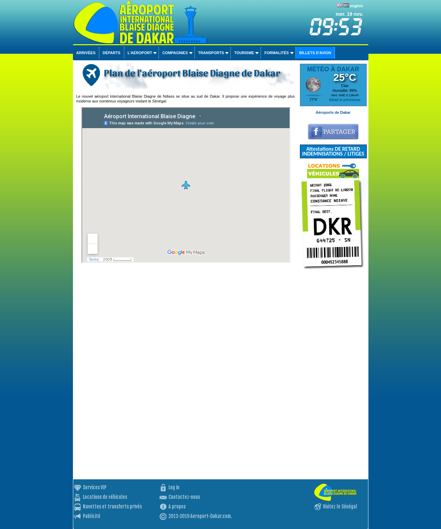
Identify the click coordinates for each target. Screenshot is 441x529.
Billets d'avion (315, 53)
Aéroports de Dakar (333, 112)
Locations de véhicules (105, 497)
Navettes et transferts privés (112, 506)
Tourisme (244, 53)
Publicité (91, 516)
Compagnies (175, 53)
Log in (173, 487)
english (356, 6)
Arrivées (86, 53)
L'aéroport (140, 53)
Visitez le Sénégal (340, 506)
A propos (177, 506)
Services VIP (94, 487)
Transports (211, 53)
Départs (112, 53)
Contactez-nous (184, 497)
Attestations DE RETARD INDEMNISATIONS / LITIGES (333, 151)
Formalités (276, 53)
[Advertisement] (333, 376)
